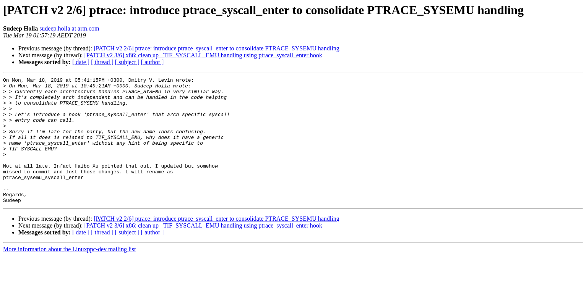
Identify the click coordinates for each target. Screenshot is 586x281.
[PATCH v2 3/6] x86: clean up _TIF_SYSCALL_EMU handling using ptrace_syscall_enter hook (203, 55)
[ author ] (152, 62)
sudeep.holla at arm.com (69, 28)
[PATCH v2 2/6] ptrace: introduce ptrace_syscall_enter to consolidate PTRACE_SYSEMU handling (216, 48)
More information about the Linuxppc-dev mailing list (69, 274)
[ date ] (80, 62)
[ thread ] (102, 62)
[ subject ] (127, 62)
